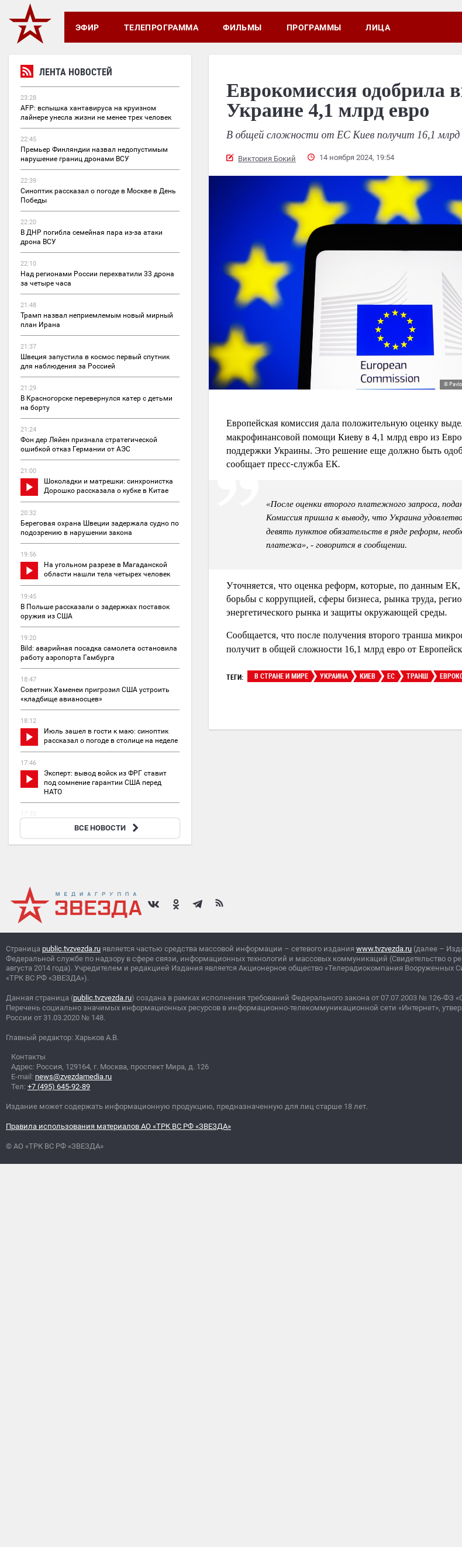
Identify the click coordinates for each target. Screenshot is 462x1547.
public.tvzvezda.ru (71, 948)
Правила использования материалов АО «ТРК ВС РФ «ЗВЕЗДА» (118, 1126)
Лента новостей (66, 73)
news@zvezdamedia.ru (73, 1076)
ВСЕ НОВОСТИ (108, 827)
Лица (378, 27)
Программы (314, 27)
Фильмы (242, 27)
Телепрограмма (161, 27)
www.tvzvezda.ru (384, 948)
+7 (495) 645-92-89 (58, 1086)
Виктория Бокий (267, 158)
